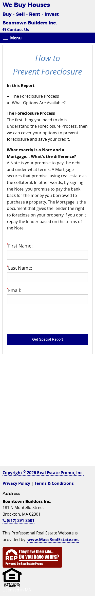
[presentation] (45, 318)
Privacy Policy (16, 483)
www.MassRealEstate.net (53, 539)
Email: (47, 295)
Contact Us (16, 29)
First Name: (47, 251)
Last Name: (47, 273)
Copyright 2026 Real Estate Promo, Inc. (43, 472)
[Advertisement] (47, 418)
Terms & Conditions (54, 483)
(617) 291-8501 (18, 520)
